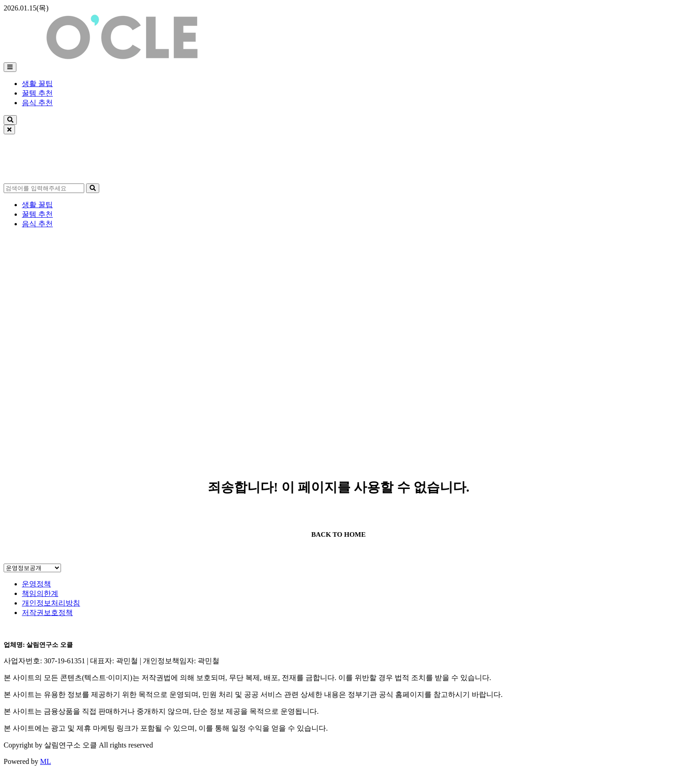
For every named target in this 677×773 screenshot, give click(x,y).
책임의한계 (40, 593)
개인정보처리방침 (51, 603)
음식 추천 (37, 103)
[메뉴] (10, 67)
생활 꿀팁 (37, 83)
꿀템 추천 (37, 93)
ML (45, 761)
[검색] (10, 120)
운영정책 (36, 584)
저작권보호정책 (47, 612)
